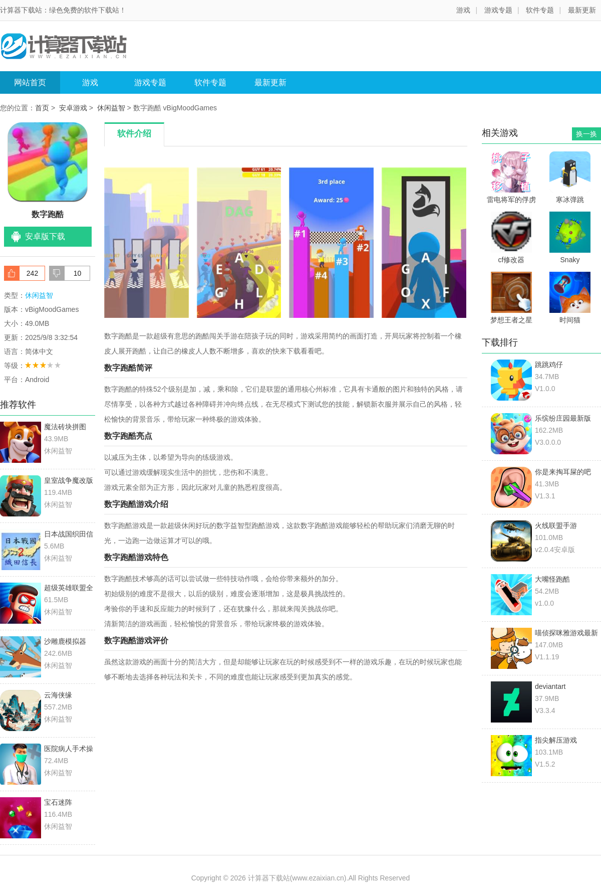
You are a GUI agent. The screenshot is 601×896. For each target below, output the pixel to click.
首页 (42, 108)
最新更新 (582, 10)
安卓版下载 (45, 236)
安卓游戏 (73, 108)
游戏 (463, 10)
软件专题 (540, 10)
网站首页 (30, 82)
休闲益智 (111, 108)
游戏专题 (498, 10)
